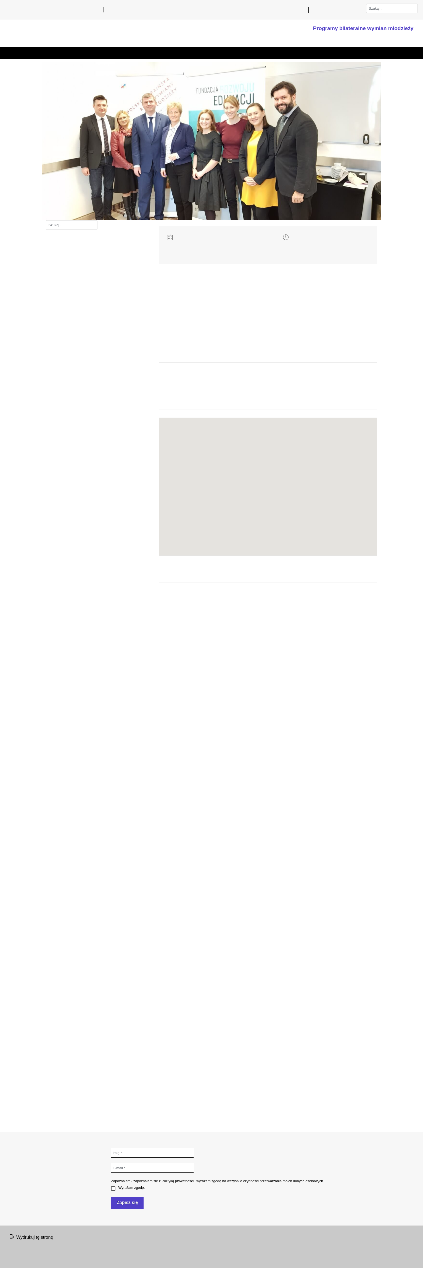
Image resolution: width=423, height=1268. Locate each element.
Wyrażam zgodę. (128, 1188)
